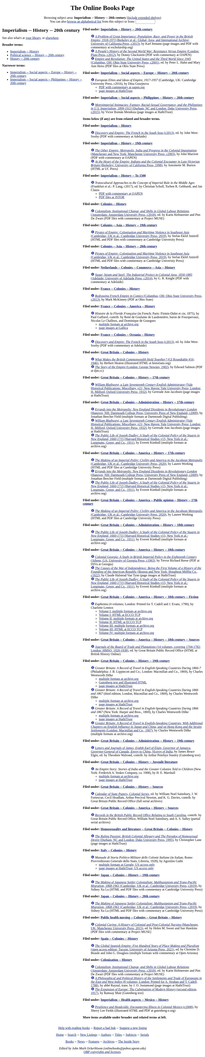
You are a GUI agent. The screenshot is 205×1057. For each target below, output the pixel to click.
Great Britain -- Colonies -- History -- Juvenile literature (139, 762)
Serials (144, 1034)
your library (33, 38)
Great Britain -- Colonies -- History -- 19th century (135, 660)
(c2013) (134, 132)
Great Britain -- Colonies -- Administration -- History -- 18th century (147, 525)
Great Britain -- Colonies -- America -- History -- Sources (139, 808)
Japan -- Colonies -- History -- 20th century (130, 896)
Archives (109, 1041)
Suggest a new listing (133, 1028)
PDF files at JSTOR (111, 197)
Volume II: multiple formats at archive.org (126, 618)
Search (72, 1034)
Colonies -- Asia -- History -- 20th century (129, 246)
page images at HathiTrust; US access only (126, 868)
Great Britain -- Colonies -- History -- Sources (132, 786)
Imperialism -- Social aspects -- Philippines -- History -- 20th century (147, 97)
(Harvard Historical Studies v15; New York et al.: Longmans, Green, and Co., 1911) (145, 439)
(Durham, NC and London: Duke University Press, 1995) (144, 838)
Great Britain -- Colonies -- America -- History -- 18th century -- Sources (150, 639)
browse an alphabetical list (84, 21)
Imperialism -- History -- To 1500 (123, 175)
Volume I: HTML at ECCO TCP (119, 615)
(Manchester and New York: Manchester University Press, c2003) (144, 152)
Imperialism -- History (24, 51)
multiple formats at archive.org (119, 324)
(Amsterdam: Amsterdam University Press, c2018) (140, 212)
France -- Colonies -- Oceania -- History (128, 334)
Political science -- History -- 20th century (37, 55)
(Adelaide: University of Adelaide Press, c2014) (141, 276)
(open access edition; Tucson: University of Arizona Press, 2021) (145, 947)
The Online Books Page (102, 7)
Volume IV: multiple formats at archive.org (126, 633)
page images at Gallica (113, 328)
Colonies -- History (114, 204)
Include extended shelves (144, 17)
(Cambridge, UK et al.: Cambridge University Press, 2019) (140, 234)
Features (93, 1041)
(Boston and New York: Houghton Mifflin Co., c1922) (146, 571)
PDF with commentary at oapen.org (122, 87)
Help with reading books (74, 1028)
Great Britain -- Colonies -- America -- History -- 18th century (143, 549)
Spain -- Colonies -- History (119, 938)
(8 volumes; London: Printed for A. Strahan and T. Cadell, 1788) (146, 981)
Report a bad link (104, 1028)
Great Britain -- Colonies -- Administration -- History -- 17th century (147, 402)
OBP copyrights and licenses (102, 1052)
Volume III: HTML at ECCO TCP (121, 629)
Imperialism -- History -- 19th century (127, 143)
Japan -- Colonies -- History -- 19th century (130, 875)
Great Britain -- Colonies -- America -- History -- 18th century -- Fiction (149, 597)
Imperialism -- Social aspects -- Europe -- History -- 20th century (145, 73)
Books (69, 1041)
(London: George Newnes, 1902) (132, 367)
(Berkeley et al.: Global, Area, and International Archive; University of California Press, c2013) (142, 40)
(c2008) (144, 1007)
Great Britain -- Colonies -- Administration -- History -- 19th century (147, 740)
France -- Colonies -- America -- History (128, 306)
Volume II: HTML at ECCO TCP (120, 622)
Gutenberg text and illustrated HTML (123, 682)
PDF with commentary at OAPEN (121, 193)
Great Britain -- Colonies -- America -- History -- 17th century (143, 453)
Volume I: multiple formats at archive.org (125, 611)
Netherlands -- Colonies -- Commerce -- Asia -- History (138, 267)
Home (60, 1034)
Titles (118, 1034)
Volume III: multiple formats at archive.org (126, 625)
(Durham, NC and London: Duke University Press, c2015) (146, 108)
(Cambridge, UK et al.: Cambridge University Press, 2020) (146, 461)
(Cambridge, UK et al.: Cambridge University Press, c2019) (144, 884)
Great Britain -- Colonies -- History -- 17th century (135, 377)
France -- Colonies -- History (120, 288)
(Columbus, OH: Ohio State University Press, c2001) (141, 60)
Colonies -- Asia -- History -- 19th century (129, 225)
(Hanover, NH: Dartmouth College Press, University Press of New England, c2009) (144, 411)
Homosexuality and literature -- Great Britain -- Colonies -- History (147, 829)
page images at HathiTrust (116, 91)
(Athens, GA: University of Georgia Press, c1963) (144, 558)
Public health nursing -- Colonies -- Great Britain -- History (141, 917)
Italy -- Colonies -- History (119, 850)
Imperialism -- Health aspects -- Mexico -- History (135, 999)
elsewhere (52, 38)
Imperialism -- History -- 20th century (127, 29)
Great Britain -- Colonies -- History (125, 352)
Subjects (131, 1034)
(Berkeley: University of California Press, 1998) (145, 163)
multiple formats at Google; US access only (127, 864)
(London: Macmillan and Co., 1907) (147, 726)
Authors (106, 1034)
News (81, 1041)
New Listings (88, 1034)
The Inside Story (129, 1041)
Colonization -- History (116, 959)
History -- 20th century (25, 58)
